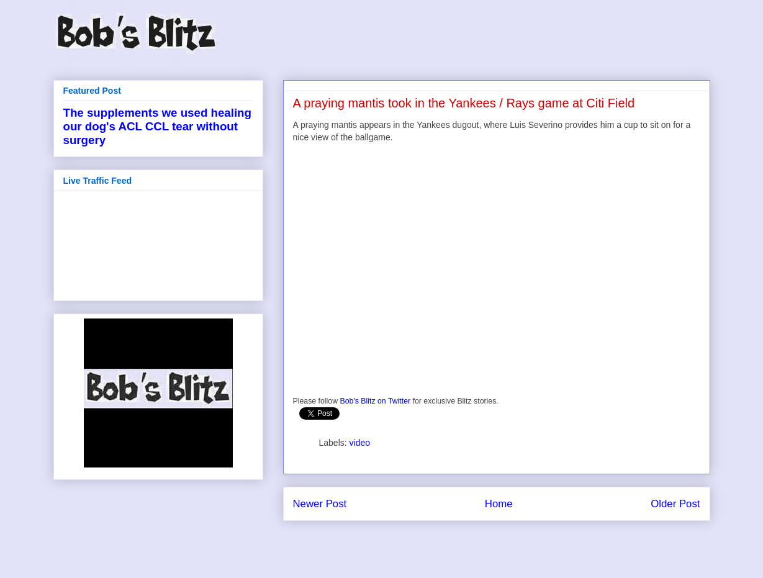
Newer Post (320, 504)
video (360, 443)
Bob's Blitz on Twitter (375, 401)
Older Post (675, 504)
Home (499, 504)
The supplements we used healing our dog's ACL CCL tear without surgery (157, 126)
